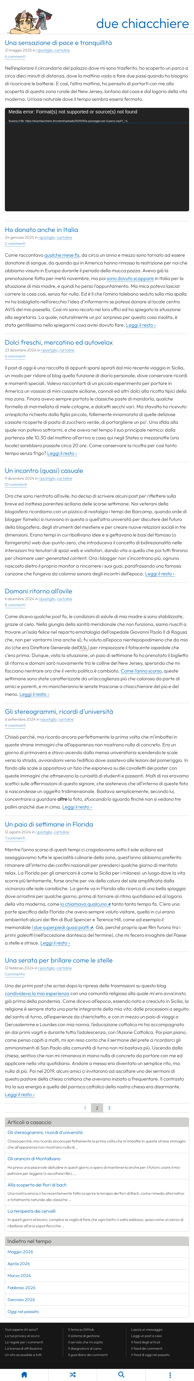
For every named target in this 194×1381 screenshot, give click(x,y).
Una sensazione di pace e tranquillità (58, 42)
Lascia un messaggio (146, 1329)
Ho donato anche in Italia (41, 229)
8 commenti (15, 604)
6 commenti (15, 56)
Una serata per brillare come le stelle (59, 960)
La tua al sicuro (22, 1336)
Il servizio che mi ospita (85, 1342)
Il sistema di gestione (84, 1336)
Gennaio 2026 (21, 1299)
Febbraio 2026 (22, 1287)
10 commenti (16, 484)
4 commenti (15, 725)
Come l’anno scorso (141, 671)
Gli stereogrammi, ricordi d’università (59, 711)
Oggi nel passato (23, 1311)
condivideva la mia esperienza (37, 993)
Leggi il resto (139, 325)
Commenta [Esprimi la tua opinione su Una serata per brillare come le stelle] (15, 974)
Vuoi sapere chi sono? (21, 1329)
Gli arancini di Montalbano (34, 1158)
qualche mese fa (61, 255)
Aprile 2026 (19, 1263)
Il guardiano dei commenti (88, 1355)
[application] (97, 159)
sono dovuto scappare (130, 278)
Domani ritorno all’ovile (38, 591)
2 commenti (15, 243)
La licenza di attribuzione (23, 1348)
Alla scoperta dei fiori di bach (37, 1185)
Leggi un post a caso (146, 1336)
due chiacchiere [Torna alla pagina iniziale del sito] (142, 23)
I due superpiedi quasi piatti (60, 927)
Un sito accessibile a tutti (23, 1355)
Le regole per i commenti (24, 1342)
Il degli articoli (145, 1342)
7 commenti (15, 837)
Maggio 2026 (20, 1251)
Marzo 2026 (19, 1275)
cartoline (62, 50)
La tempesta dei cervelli (31, 1211)
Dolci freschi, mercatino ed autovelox (59, 342)
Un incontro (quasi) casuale (44, 470)
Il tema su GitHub (81, 1329)
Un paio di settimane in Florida (49, 824)
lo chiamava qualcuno (83, 904)
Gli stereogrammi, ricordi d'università (45, 1132)
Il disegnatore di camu (85, 1348)
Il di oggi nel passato (150, 1355)
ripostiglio (44, 50)
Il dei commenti (146, 1348)
